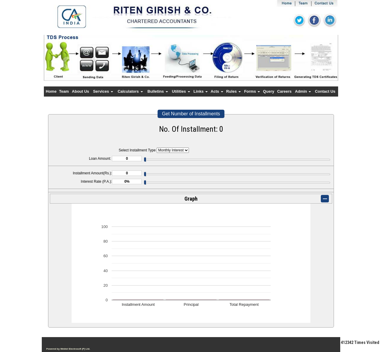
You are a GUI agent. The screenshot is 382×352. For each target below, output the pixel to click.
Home (51, 91)
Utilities (181, 91)
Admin (303, 91)
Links (200, 91)
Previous (67, 63)
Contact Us (325, 91)
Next (311, 63)
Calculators (130, 91)
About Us (80, 91)
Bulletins (157, 91)
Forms (252, 91)
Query (268, 91)
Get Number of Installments (191, 113)
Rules (233, 91)
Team (64, 91)
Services (103, 91)
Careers (284, 91)
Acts (217, 91)
